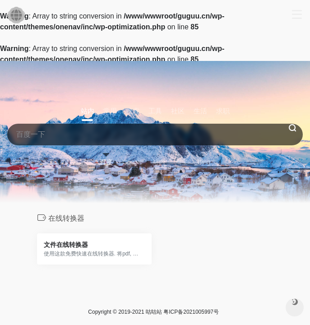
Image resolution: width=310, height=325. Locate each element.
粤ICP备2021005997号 (191, 312)
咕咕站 (154, 312)
